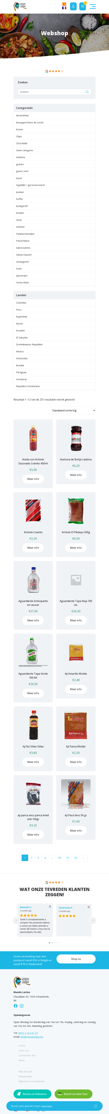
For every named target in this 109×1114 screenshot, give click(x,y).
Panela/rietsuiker (25, 233)
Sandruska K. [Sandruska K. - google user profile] (66, 907)
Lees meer (47, 1106)
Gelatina (20, 157)
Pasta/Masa (22, 240)
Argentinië (21, 316)
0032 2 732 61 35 (28, 1032)
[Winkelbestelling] (72, 410)
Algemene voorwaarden (32, 1081)
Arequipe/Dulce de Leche (30, 122)
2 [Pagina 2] (31, 858)
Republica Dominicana (28, 386)
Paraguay (21, 372)
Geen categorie (24, 150)
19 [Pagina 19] (67, 858)
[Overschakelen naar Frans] (64, 8)
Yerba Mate (22, 282)
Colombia (21, 302)
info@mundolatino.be (31, 1036)
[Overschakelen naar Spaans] (64, 4)
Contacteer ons (27, 1055)
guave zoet (22, 171)
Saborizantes (23, 247)
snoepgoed (22, 261)
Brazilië (20, 365)
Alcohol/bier (22, 115)
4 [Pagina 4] (45, 858)
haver (19, 178)
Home (22, 1045)
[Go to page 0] (49, 942)
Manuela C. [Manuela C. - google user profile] (26, 907)
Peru (18, 309)
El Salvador (22, 337)
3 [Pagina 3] (38, 858)
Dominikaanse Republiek (29, 344)
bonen (19, 129)
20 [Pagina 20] (75, 858)
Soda (18, 268)
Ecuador (20, 330)
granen (20, 164)
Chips (19, 136)
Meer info (33, 479)
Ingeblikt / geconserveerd (30, 185)
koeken (20, 192)
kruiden (20, 212)
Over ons (24, 1050)
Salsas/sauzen (24, 254)
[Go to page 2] (54, 942)
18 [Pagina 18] (59, 858)
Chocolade (21, 143)
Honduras (21, 379)
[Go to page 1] (52, 942)
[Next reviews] (93, 920)
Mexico (20, 351)
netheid (20, 226)
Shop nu (76, 959)
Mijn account (25, 1071)
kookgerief (22, 206)
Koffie (19, 198)
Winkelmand (25, 1076)
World (19, 323)
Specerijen (22, 275)
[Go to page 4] (59, 942)
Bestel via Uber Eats (76, 1094)
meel (18, 219)
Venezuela (21, 358)
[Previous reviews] (16, 920)
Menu (22, 1060)
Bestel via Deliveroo (34, 1094)
